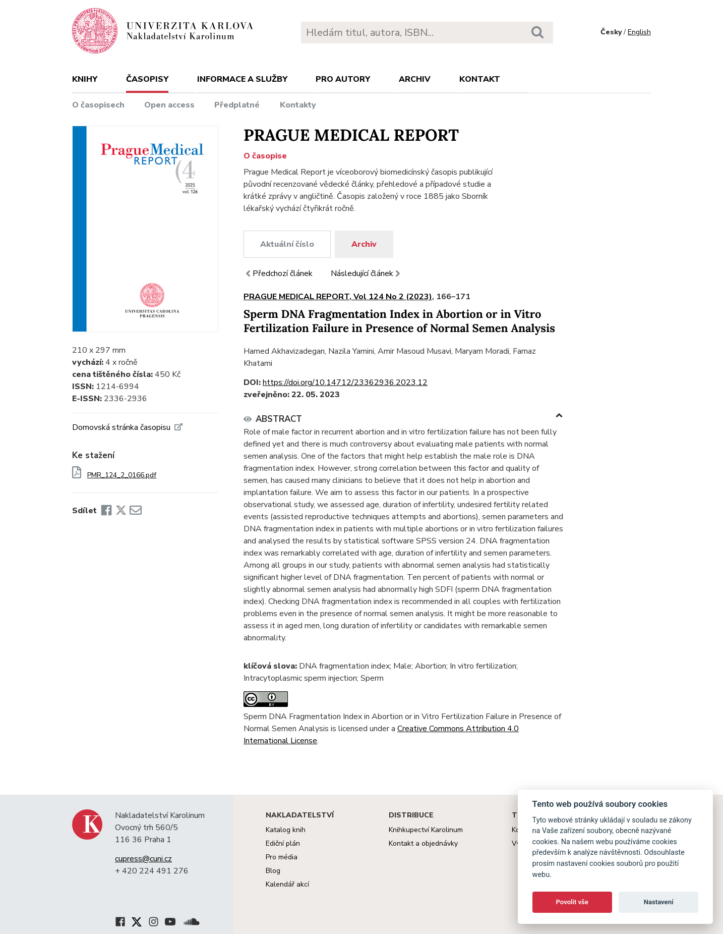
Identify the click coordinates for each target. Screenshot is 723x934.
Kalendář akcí (287, 884)
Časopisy (147, 79)
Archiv (415, 79)
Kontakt (479, 79)
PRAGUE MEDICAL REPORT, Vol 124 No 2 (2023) (338, 296)
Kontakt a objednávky (423, 843)
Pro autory (343, 79)
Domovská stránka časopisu (127, 427)
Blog (273, 870)
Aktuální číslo (287, 244)
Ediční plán (283, 843)
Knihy (84, 79)
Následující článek (366, 273)
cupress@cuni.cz (143, 858)
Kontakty (298, 105)
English (639, 32)
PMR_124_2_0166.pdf (121, 475)
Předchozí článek (278, 273)
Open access (169, 105)
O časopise (265, 155)
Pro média (281, 857)
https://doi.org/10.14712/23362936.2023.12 (345, 382)
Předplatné (237, 105)
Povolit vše (572, 902)
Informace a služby (242, 79)
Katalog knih (286, 830)
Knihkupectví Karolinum (426, 830)
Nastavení (659, 902)
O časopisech (98, 105)
